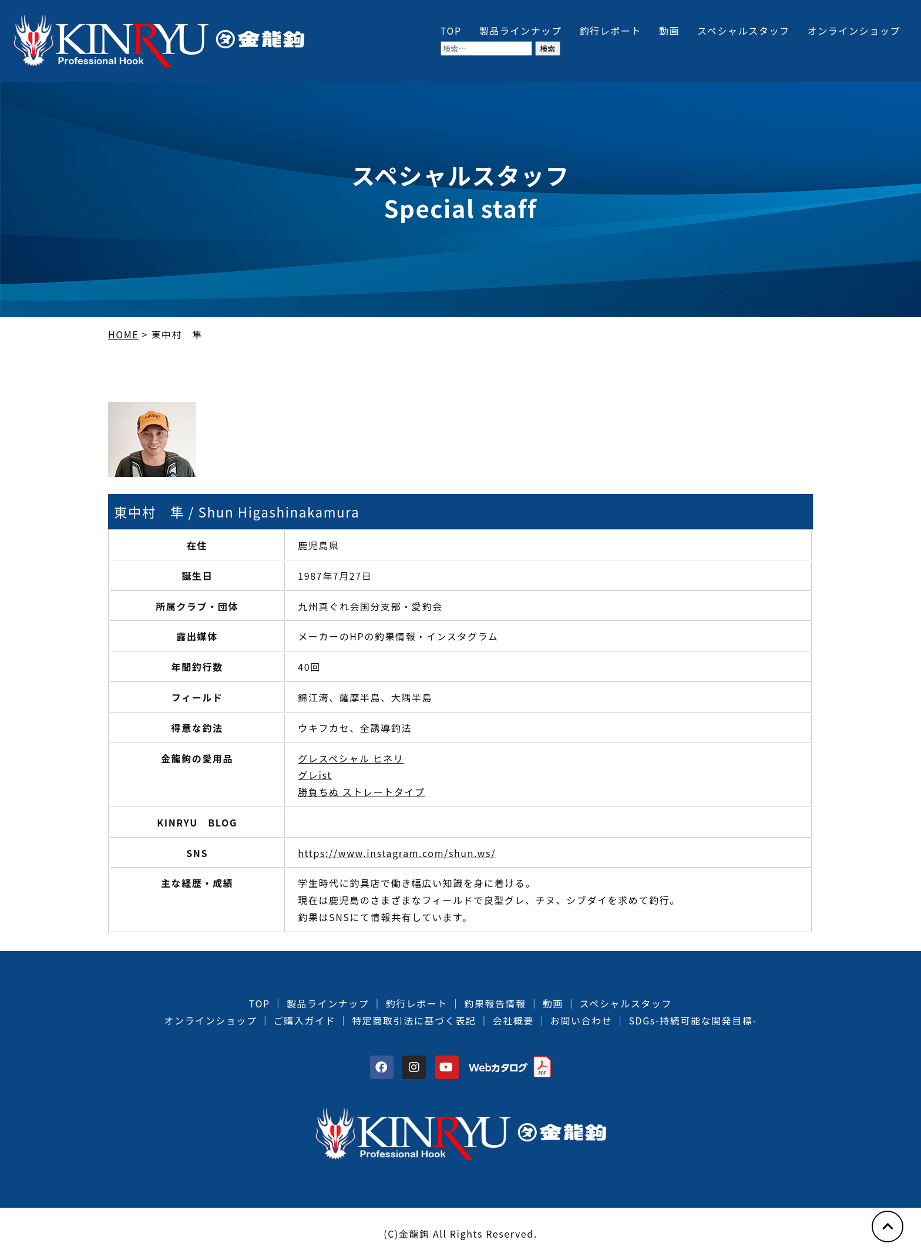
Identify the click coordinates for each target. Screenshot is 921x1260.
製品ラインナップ (520, 30)
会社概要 (512, 1020)
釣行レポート (611, 30)
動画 (669, 30)
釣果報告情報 (495, 1003)
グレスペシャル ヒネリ (351, 758)
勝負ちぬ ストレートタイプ (361, 792)
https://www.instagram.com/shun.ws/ (397, 853)
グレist (315, 775)
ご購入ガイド (305, 1020)
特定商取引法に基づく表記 (414, 1020)
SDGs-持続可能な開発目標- (692, 1020)
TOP (451, 30)
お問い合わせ (581, 1020)
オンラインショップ (854, 30)
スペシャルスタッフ (743, 30)
